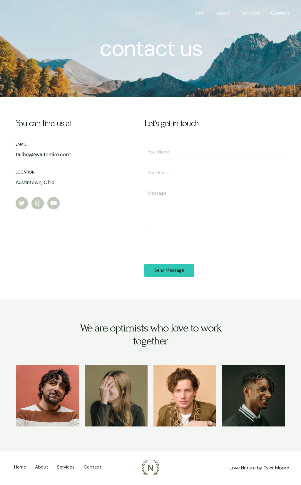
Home (206, 13)
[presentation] (189, 244)
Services (254, 13)
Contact (281, 13)
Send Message (169, 271)
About (228, 13)
